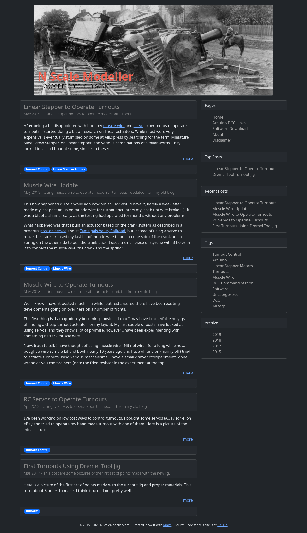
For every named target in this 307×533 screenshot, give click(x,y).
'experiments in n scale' (76, 85)
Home (218, 117)
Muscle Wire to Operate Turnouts (68, 284)
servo (138, 125)
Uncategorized (226, 294)
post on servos (53, 230)
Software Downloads (231, 128)
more (188, 158)
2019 (217, 334)
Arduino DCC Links (229, 122)
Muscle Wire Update (51, 185)
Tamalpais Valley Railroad (102, 230)
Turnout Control (227, 254)
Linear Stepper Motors (233, 265)
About (218, 134)
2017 (217, 346)
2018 (217, 340)
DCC (216, 300)
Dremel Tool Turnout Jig (234, 174)
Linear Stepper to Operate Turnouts (72, 107)
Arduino (220, 260)
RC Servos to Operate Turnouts (65, 399)
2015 (217, 351)
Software (221, 288)
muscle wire (114, 125)
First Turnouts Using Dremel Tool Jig (72, 466)
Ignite (167, 525)
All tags (219, 306)
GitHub (222, 525)
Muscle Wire (223, 277)
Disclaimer (222, 140)
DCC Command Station (233, 283)
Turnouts (221, 271)
